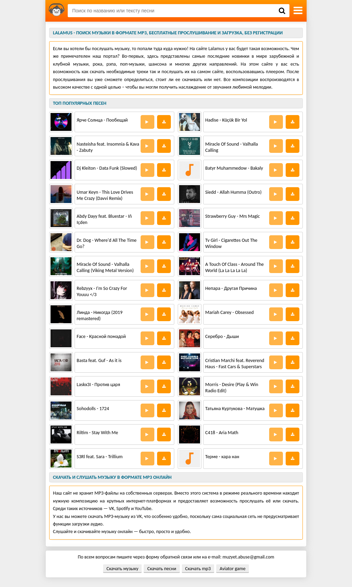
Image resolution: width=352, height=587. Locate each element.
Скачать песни (161, 569)
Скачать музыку (123, 569)
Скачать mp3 (198, 569)
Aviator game (232, 569)
